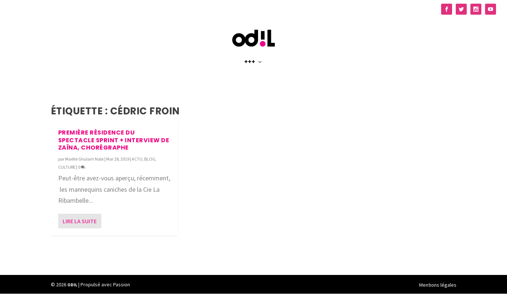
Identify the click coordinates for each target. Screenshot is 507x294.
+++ (249, 70)
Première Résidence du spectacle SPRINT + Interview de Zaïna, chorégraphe (113, 140)
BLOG (149, 159)
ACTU (137, 159)
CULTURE (66, 167)
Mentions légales (437, 285)
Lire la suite (80, 221)
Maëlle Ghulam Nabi (84, 159)
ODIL (72, 285)
